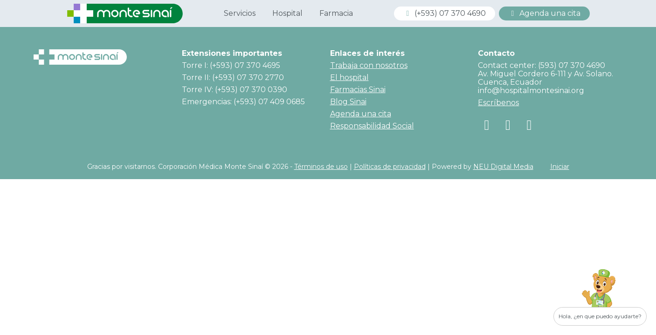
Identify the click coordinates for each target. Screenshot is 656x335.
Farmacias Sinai (358, 89)
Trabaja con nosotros (368, 65)
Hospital (287, 13)
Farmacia (336, 13)
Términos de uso (321, 166)
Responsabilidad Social (372, 125)
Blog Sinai (348, 101)
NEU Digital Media (503, 166)
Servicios (239, 13)
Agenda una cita (544, 13)
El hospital (349, 77)
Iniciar (559, 166)
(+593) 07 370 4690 (444, 13)
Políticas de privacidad (390, 166)
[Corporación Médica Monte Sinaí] (125, 12)
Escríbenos (498, 102)
